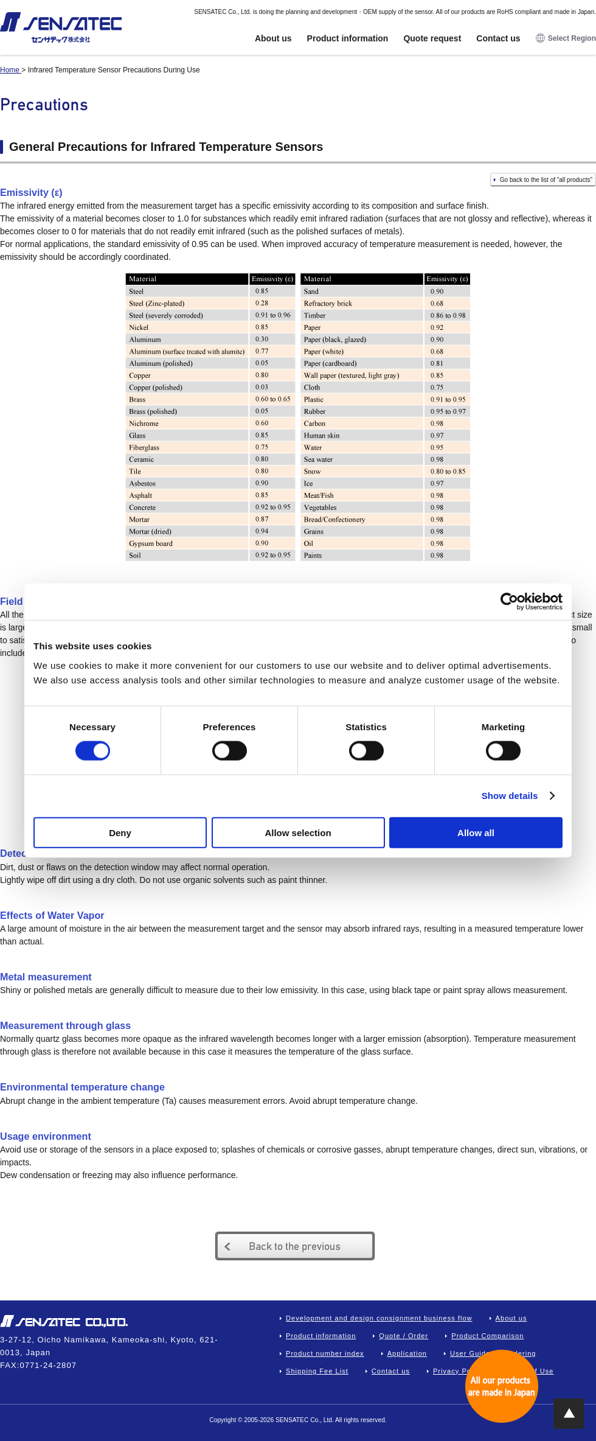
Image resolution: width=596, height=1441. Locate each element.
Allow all (475, 832)
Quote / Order (403, 1335)
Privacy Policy (458, 1371)
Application (407, 1353)
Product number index (325, 1353)
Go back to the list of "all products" (546, 179)
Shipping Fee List (317, 1371)
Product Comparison (487, 1335)
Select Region (566, 38)
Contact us (498, 38)
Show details (510, 795)
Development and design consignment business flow (379, 1318)
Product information (348, 38)
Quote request (432, 38)
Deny (120, 832)
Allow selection (298, 832)
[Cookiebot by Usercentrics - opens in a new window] (509, 602)
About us (273, 38)
